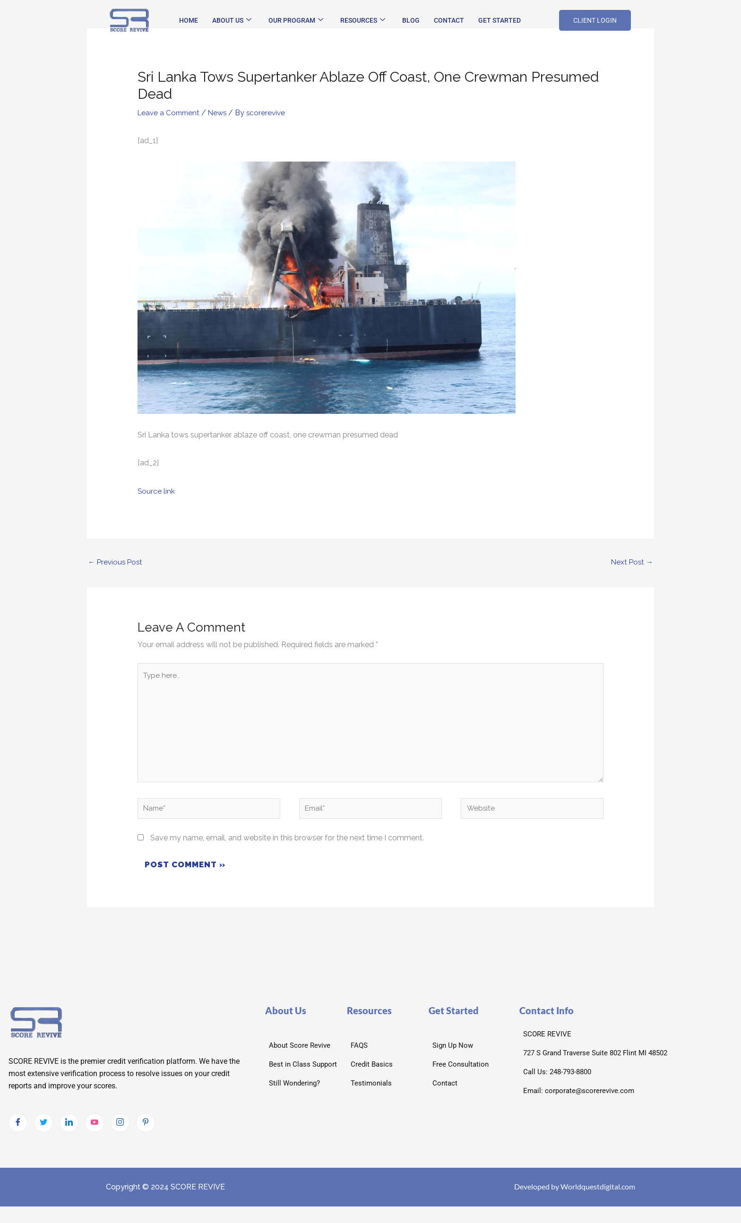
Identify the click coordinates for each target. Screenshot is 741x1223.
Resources (362, 20)
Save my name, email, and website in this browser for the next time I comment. (287, 844)
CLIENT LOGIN (595, 20)
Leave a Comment (170, 112)
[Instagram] (120, 1130)
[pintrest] (145, 1130)
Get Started (499, 20)
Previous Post (116, 562)
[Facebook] (18, 1130)
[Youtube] (94, 1130)
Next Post (631, 562)
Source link (156, 491)
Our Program (295, 20)
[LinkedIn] (69, 1130)
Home (188, 20)
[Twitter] (43, 1130)
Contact (449, 20)
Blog (411, 20)
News (221, 112)
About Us (231, 20)
